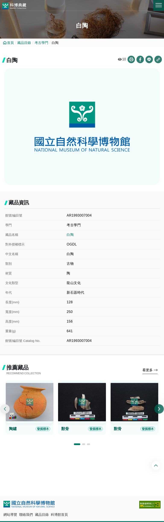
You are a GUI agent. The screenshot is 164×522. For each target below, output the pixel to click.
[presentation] (5, 409)
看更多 (147, 370)
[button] (77, 444)
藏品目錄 (24, 43)
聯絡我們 (26, 514)
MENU (158, 5)
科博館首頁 (59, 514)
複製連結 (158, 59)
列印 (131, 59)
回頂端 (156, 465)
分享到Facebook (140, 59)
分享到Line (149, 59)
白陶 (70, 234)
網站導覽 (10, 514)
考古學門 (41, 43)
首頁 (10, 43)
